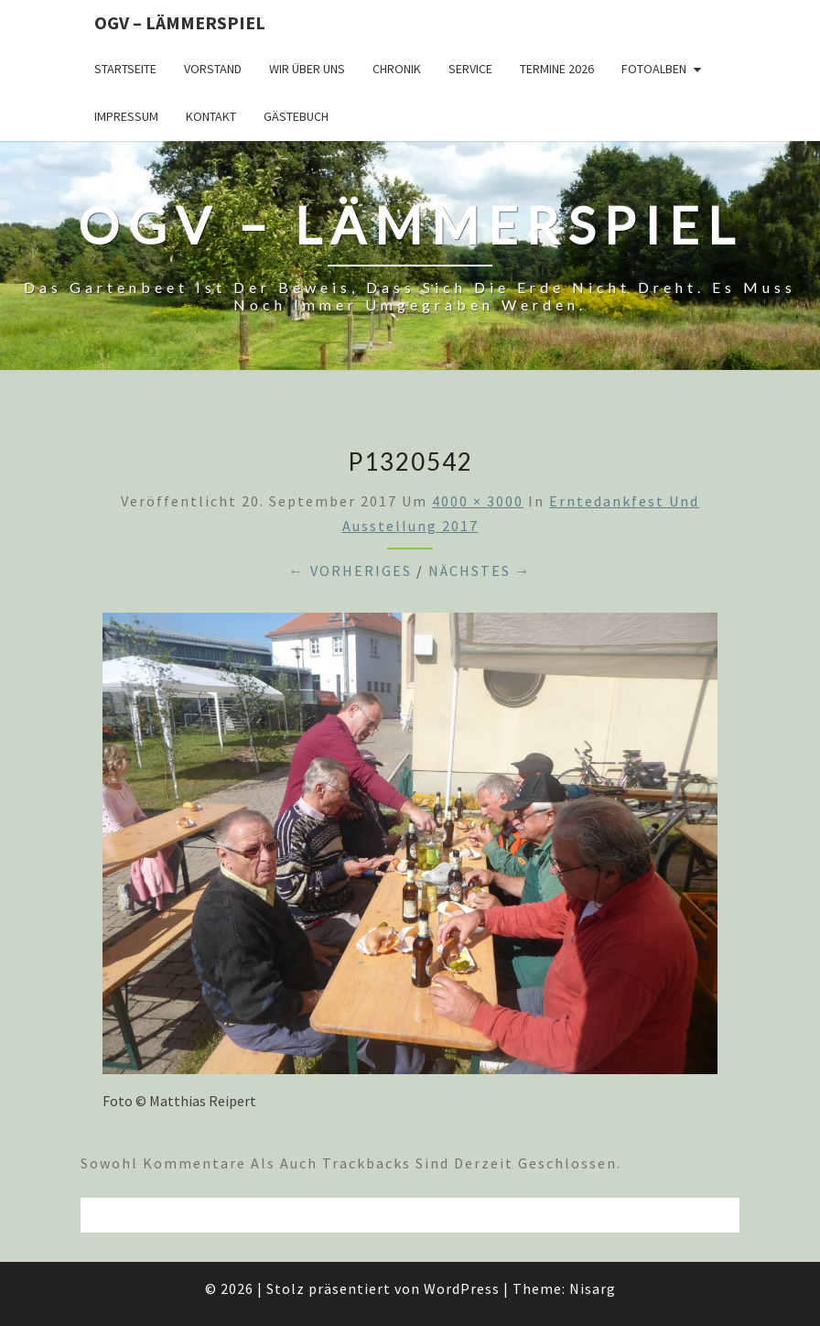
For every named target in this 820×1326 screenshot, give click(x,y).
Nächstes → (480, 570)
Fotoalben (653, 68)
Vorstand (213, 68)
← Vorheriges (350, 570)
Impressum (126, 116)
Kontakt (211, 116)
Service (470, 68)
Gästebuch (296, 116)
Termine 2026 (557, 68)
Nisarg (592, 1288)
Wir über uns (307, 68)
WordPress (462, 1288)
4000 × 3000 (477, 501)
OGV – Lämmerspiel (179, 22)
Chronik (396, 68)
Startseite (125, 68)
